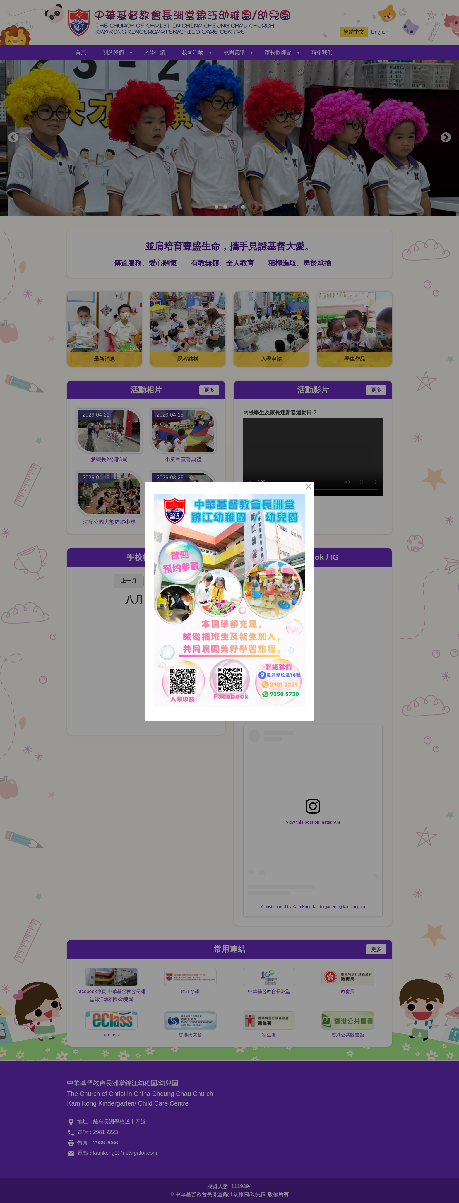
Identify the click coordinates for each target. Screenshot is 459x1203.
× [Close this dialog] (308, 488)
